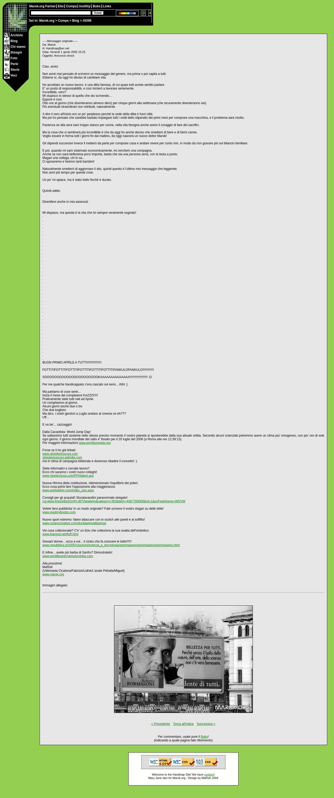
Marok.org (46, 20)
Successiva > (206, 724)
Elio (61, 6)
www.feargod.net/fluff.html (61, 534)
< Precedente (160, 724)
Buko (97, 6)
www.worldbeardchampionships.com (68, 556)
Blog (75, 20)
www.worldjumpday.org (95, 443)
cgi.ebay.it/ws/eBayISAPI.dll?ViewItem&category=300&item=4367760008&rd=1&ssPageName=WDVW (114, 501)
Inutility (85, 6)
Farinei (50, 6)
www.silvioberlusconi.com (60, 454)
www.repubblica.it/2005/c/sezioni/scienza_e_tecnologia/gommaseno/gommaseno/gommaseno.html (111, 545)
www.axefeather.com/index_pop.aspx (68, 490)
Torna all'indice (183, 724)
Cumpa (63, 20)
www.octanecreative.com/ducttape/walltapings (74, 523)
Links (107, 6)
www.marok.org (53, 574)
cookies (209, 774)
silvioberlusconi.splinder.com (62, 457)
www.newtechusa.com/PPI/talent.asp (68, 476)
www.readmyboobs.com (59, 512)
